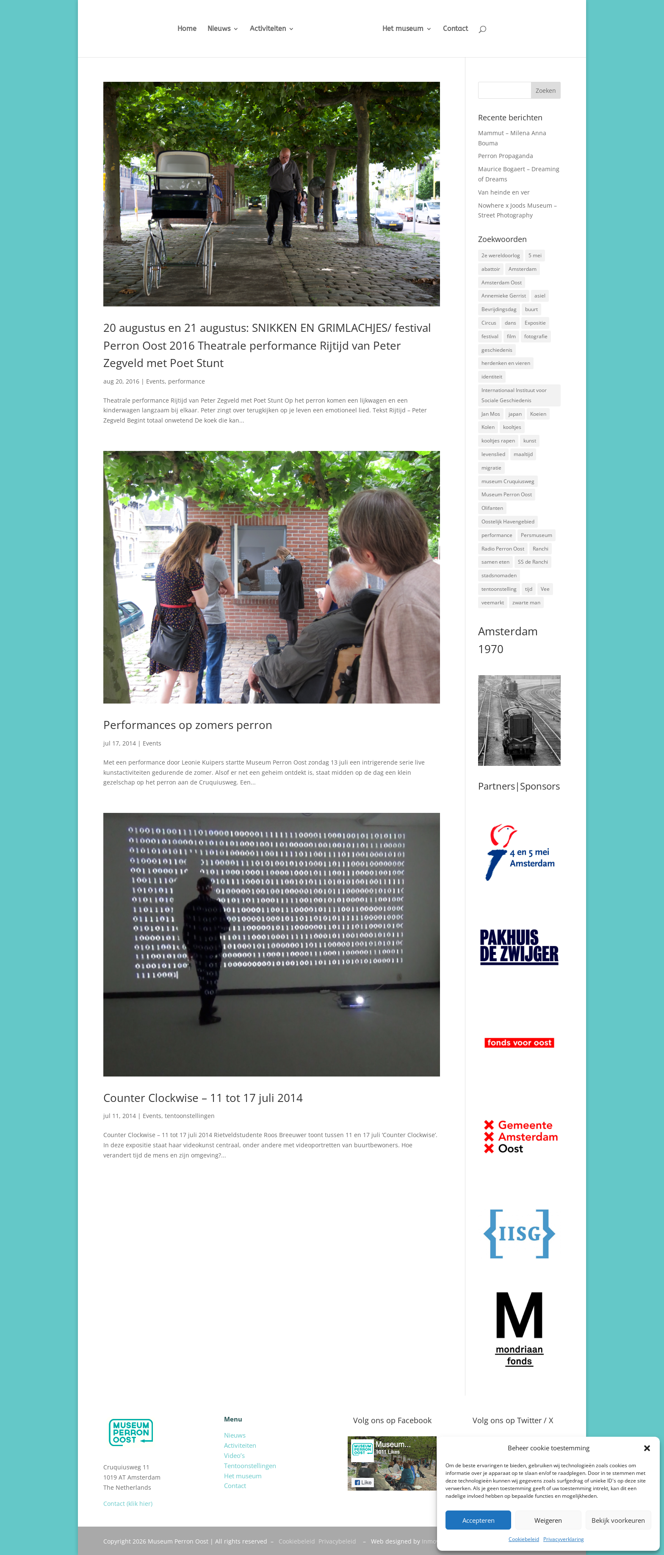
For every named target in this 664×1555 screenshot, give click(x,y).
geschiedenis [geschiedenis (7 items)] (496, 349)
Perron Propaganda (505, 156)
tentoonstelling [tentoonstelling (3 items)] (499, 589)
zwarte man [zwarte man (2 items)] (526, 602)
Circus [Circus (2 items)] (488, 322)
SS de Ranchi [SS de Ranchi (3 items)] (533, 561)
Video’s (234, 1455)
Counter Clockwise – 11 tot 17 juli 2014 (203, 1097)
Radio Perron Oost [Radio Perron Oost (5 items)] (502, 548)
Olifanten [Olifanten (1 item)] (492, 508)
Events (155, 381)
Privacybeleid (337, 1541)
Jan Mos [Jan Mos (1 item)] (490, 413)
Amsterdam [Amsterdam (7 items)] (523, 269)
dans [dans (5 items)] (510, 322)
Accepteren (478, 1520)
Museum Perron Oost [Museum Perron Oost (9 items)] (506, 494)
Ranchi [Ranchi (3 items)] (540, 548)
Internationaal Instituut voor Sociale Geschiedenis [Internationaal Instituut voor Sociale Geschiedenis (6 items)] (514, 395)
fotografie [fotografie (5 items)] (536, 336)
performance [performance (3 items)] (496, 535)
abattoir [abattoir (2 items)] (490, 269)
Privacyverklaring (563, 1539)
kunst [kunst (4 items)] (529, 440)
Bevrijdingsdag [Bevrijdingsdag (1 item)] (499, 309)
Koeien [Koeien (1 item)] (538, 413)
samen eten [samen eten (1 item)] (495, 561)
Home (186, 29)
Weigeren (548, 1520)
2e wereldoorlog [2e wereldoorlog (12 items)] (500, 255)
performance (186, 381)
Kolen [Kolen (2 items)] (488, 427)
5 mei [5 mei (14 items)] (535, 255)
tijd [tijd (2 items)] (528, 589)
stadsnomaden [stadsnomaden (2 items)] (499, 575)
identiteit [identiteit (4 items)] (491, 376)
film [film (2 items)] (511, 336)
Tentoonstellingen (250, 1465)
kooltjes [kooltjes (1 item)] (512, 427)
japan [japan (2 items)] (515, 413)
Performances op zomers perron (187, 724)
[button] (647, 1448)
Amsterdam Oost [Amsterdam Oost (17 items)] (501, 282)
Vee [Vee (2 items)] (545, 589)
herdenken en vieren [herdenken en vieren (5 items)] (505, 363)
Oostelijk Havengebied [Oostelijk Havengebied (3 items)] (507, 521)
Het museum (402, 29)
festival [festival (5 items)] (489, 336)
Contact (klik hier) (127, 1503)
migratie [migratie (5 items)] (491, 467)
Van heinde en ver (504, 192)
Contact (455, 29)
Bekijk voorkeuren (618, 1520)
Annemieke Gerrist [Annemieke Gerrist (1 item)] (503, 295)
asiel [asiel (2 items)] (539, 295)
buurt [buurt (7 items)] (531, 309)
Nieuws (219, 29)
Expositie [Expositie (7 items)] (535, 322)
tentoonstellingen (190, 1116)
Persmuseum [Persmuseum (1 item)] (536, 535)
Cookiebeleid (524, 1539)
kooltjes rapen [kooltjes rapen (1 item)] (498, 440)
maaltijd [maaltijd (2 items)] (523, 454)
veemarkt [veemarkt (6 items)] (492, 602)
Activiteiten (268, 29)
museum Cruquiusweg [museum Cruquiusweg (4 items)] (507, 481)
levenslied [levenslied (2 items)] (493, 454)
